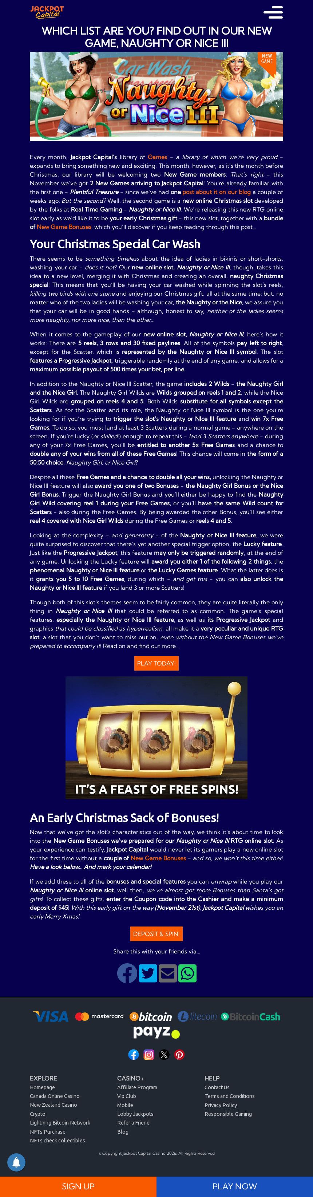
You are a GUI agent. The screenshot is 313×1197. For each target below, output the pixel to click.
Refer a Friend (133, 1123)
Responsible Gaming (228, 1114)
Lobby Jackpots (135, 1114)
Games (157, 157)
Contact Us (217, 1087)
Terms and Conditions (230, 1096)
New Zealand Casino (53, 1105)
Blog (122, 1132)
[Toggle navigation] (273, 12)
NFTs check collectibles (57, 1140)
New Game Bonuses (64, 226)
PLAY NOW (235, 1186)
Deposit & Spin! (156, 933)
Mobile (125, 1105)
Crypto (37, 1114)
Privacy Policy (221, 1105)
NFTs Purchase (48, 1131)
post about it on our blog (216, 191)
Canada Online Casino (55, 1096)
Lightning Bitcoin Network (60, 1123)
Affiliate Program (137, 1087)
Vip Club (126, 1096)
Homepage (42, 1087)
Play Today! (156, 663)
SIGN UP (78, 1186)
